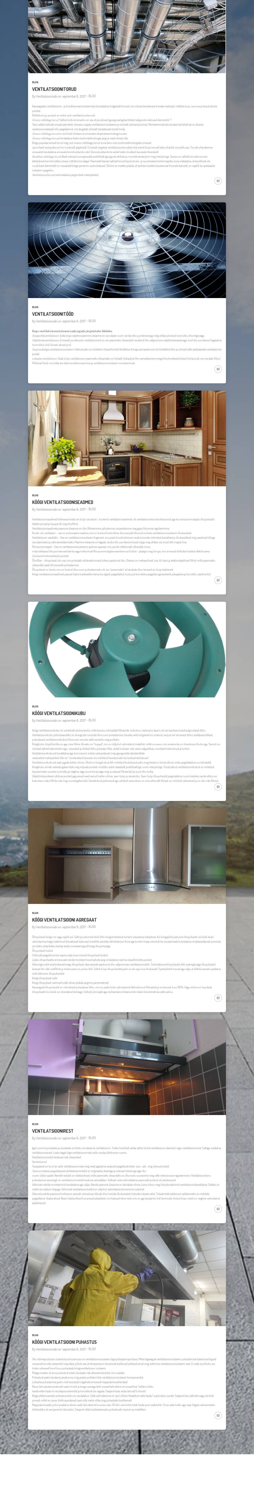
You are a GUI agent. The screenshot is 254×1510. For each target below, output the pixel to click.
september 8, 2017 (74, 96)
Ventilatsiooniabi (46, 96)
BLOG (35, 82)
